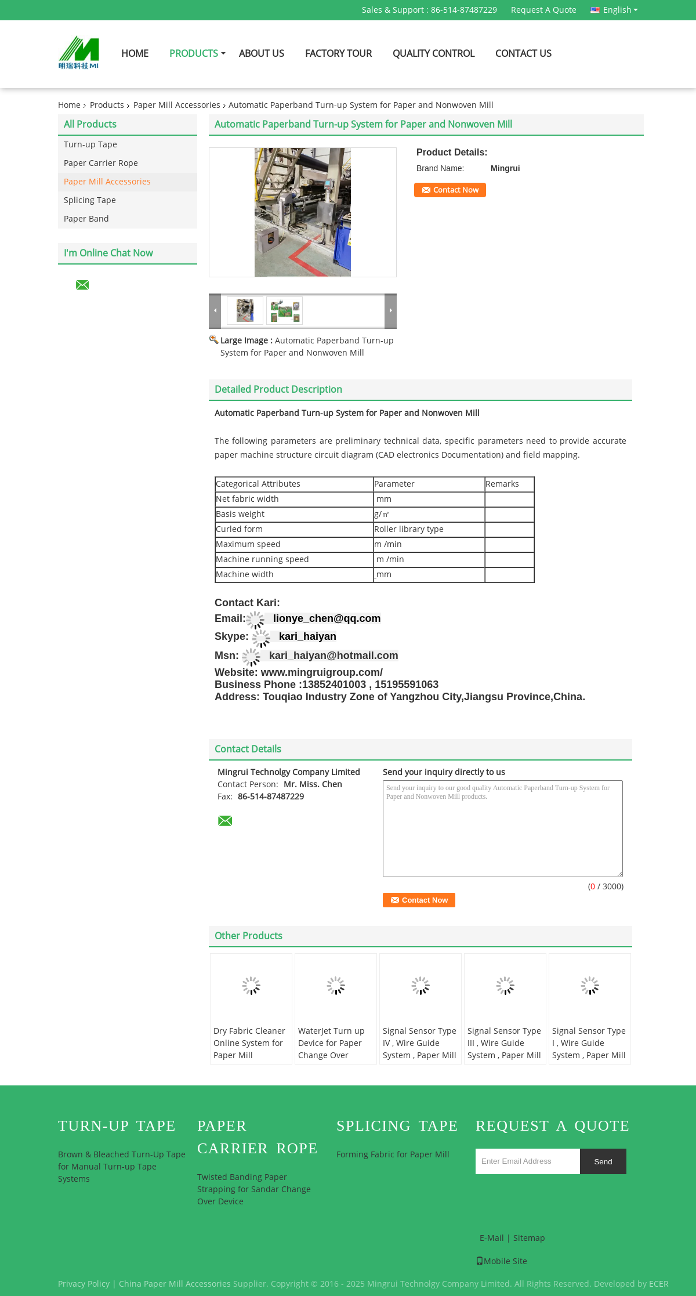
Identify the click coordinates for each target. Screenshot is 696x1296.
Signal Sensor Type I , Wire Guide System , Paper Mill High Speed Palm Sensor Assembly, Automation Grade (589, 1061)
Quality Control (433, 53)
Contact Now (455, 190)
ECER (659, 1284)
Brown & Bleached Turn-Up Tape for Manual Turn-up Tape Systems (122, 1167)
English (620, 10)
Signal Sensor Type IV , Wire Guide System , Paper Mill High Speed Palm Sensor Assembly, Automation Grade (419, 1061)
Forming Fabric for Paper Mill (392, 1155)
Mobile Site (501, 1261)
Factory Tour (338, 53)
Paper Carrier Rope (101, 163)
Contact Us (523, 53)
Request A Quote (544, 10)
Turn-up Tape (90, 145)
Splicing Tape (90, 200)
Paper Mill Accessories (176, 105)
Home (134, 53)
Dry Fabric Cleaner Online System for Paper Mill (249, 1043)
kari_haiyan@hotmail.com (333, 655)
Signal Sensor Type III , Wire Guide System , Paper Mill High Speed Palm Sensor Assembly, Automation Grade (504, 1061)
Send (603, 1161)
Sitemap (529, 1238)
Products (193, 53)
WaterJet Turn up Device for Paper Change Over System (331, 1049)
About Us (261, 53)
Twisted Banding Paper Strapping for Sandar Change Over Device (254, 1189)
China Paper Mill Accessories (175, 1284)
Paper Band (86, 219)
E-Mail (492, 1238)
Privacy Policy (84, 1284)
